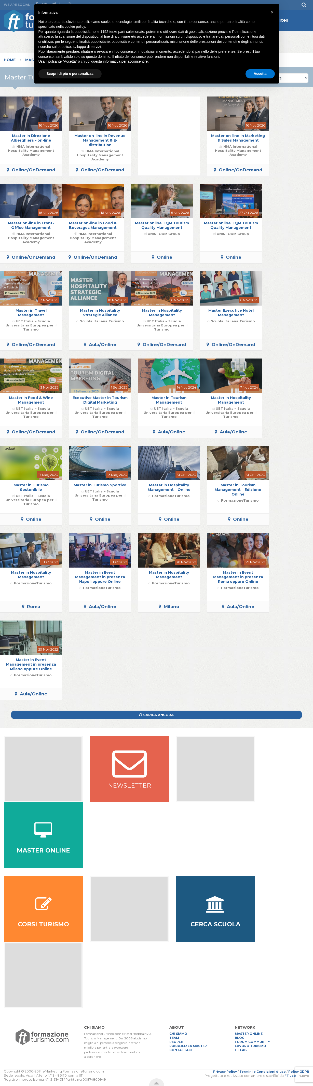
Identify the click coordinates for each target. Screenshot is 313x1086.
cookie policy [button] (75, 26)
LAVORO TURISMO (250, 1046)
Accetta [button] (260, 74)
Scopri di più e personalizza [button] (70, 74)
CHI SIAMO (178, 1034)
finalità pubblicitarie (94, 41)
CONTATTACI (180, 1050)
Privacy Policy (225, 1072)
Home (10, 60)
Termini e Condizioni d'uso (262, 1072)
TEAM (174, 1038)
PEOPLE (176, 1042)
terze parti (117, 32)
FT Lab (290, 1076)
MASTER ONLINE (249, 1034)
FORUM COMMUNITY (252, 1042)
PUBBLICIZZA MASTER (188, 1046)
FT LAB (241, 1050)
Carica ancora (156, 715)
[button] (272, 12)
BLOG (239, 1038)
